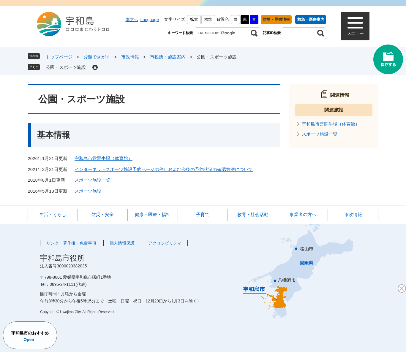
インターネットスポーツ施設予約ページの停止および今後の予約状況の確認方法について (164, 169)
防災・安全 (102, 214)
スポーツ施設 (88, 191)
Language (149, 19)
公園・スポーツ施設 (66, 67)
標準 (208, 19)
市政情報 (130, 56)
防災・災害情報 (276, 19)
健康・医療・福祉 (152, 214)
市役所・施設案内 (168, 56)
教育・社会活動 (252, 214)
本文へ (132, 19)
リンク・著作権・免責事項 (71, 243)
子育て (202, 214)
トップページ (59, 56)
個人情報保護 (122, 243)
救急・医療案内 (310, 19)
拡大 (194, 19)
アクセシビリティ (164, 243)
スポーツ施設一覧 (92, 180)
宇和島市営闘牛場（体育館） (103, 158)
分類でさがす (96, 56)
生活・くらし (53, 214)
